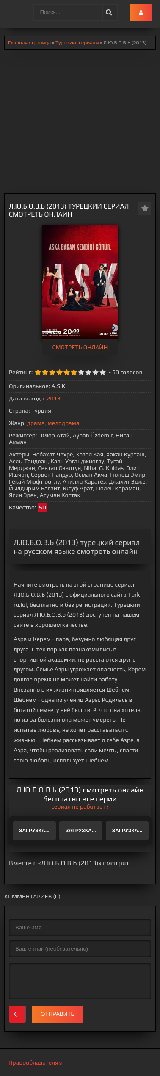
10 (102, 372)
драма (35, 423)
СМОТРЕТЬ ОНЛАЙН (80, 347)
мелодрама (63, 423)
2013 (53, 398)
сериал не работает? (79, 806)
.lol (13, 12)
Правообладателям (35, 1062)
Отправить (57, 1014)
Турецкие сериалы (77, 43)
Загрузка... (34, 831)
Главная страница (29, 43)
